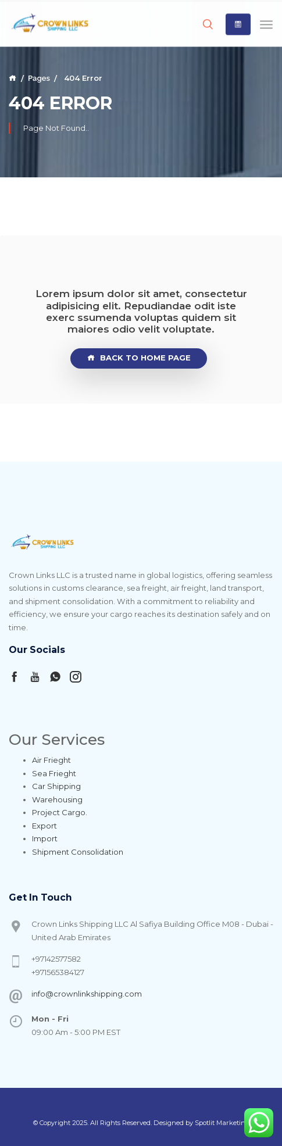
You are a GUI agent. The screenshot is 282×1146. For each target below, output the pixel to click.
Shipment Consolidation (77, 851)
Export (44, 825)
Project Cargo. (59, 812)
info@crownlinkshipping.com (86, 993)
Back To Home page (139, 358)
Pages (39, 78)
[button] (238, 23)
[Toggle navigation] (266, 22)
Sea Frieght (54, 773)
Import (45, 838)
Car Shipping (56, 786)
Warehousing (57, 799)
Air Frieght (51, 760)
